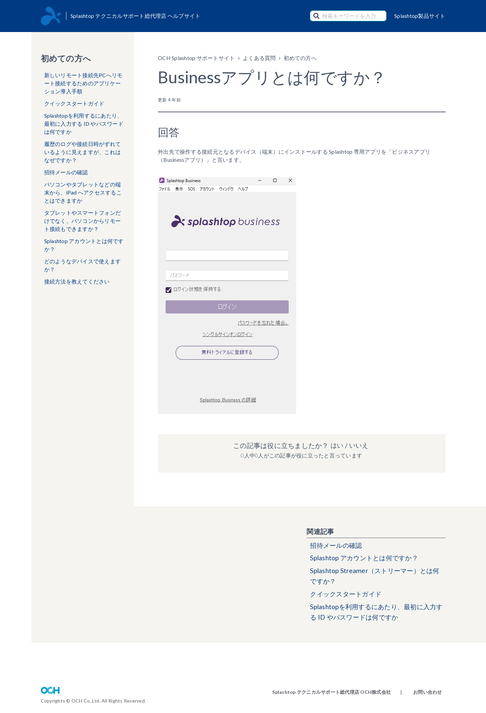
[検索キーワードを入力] (348, 15)
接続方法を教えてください (77, 281)
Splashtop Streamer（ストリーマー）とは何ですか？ (374, 577)
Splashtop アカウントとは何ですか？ (84, 245)
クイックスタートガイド (74, 103)
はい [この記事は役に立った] (336, 445)
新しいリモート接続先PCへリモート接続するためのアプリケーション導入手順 (83, 83)
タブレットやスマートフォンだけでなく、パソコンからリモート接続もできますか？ (82, 220)
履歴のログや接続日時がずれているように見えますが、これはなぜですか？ (82, 152)
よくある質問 (259, 58)
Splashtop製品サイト (420, 15)
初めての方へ (300, 58)
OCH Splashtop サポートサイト (196, 58)
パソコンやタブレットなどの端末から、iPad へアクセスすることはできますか (83, 192)
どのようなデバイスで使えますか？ (82, 265)
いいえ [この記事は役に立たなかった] (359, 445)
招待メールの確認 (66, 172)
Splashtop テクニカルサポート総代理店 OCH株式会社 (331, 692)
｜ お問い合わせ (420, 692)
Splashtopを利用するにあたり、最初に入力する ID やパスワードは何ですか (83, 123)
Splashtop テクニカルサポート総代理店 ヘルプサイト (135, 15)
